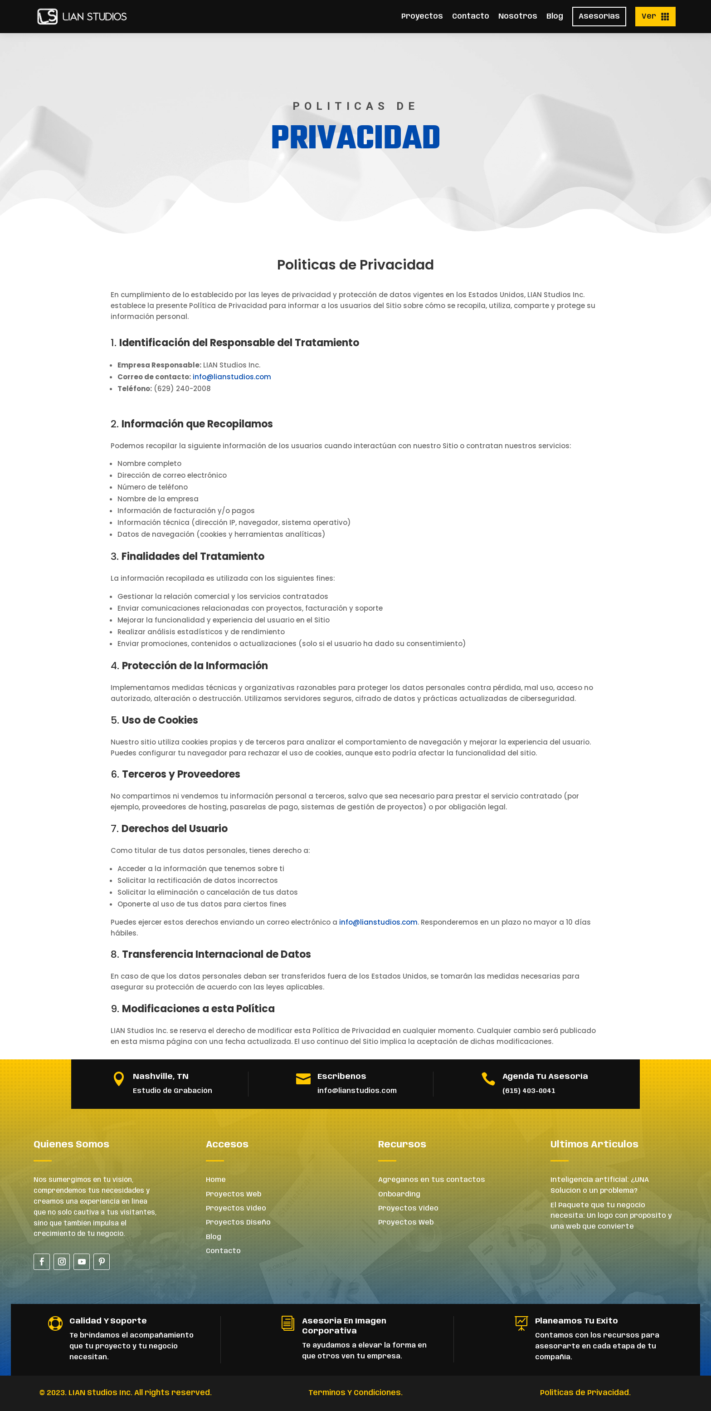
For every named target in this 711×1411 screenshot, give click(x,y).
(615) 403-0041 (528, 1091)
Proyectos (422, 16)
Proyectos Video (236, 1208)
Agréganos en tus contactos (431, 1180)
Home (216, 1180)
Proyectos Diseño (238, 1222)
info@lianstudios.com (232, 377)
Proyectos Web (233, 1194)
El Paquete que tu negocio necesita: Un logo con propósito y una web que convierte (611, 1216)
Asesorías (599, 16)
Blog (554, 16)
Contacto (470, 16)
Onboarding (399, 1194)
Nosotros (517, 16)
